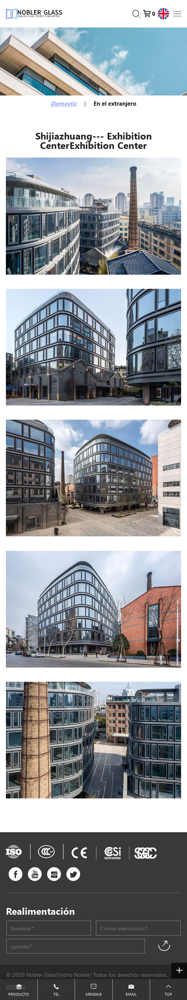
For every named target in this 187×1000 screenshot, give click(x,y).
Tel (56, 994)
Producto (18, 994)
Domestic (64, 103)
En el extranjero (115, 103)
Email (131, 994)
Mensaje (94, 994)
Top (168, 994)
